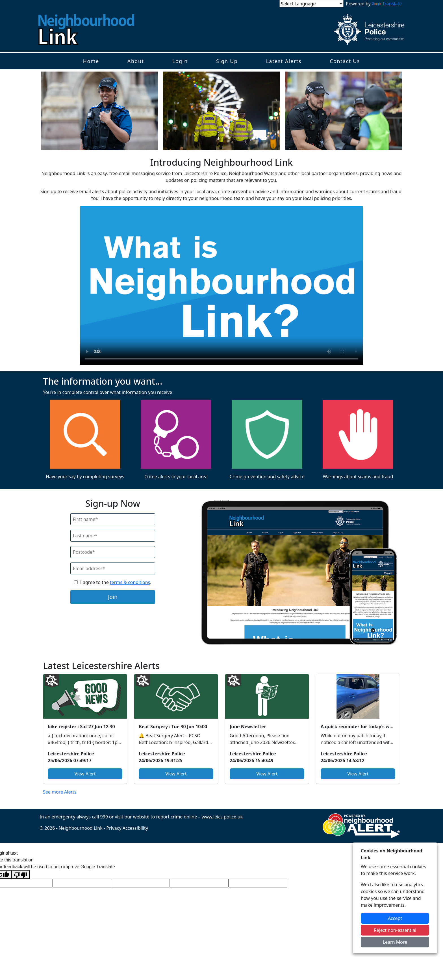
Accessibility (135, 828)
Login (180, 61)
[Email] (112, 568)
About (135, 61)
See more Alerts (60, 792)
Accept (395, 918)
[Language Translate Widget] (311, 3)
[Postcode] (112, 552)
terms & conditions (130, 582)
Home (91, 61)
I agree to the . (115, 582)
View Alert (85, 774)
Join (113, 597)
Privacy (113, 828)
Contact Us (345, 61)
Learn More (395, 942)
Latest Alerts (283, 61)
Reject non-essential (395, 930)
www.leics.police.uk (222, 817)
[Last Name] (112, 536)
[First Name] (112, 519)
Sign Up (227, 61)
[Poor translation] (21, 874)
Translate (387, 4)
